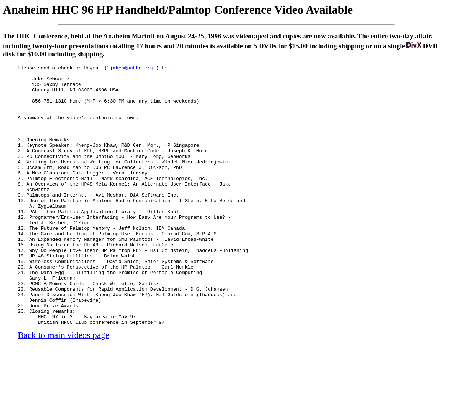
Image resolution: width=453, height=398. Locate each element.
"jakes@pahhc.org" (131, 68)
